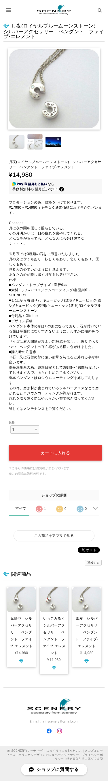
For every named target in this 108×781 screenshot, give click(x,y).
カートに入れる (55, 453)
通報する (93, 562)
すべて (20, 508)
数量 (12, 422)
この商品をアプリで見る (54, 536)
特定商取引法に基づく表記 (85, 758)
